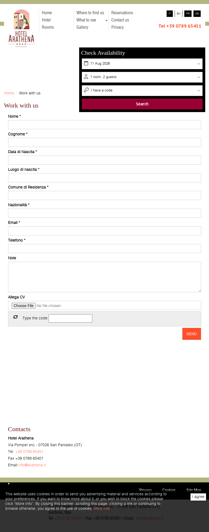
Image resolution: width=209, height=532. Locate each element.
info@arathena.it (32, 465)
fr (188, 13)
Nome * (14, 117)
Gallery (82, 27)
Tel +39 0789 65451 (179, 26)
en (178, 13)
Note (12, 258)
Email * (14, 223)
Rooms (48, 27)
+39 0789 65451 (29, 452)
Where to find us (90, 13)
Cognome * (17, 134)
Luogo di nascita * (23, 170)
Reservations (122, 13)
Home (47, 13)
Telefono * (16, 240)
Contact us (120, 20)
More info (102, 509)
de (197, 13)
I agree (198, 497)
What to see (92, 20)
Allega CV (16, 297)
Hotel (46, 20)
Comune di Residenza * (28, 187)
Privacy (117, 27)
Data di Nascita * (22, 152)
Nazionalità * (18, 205)
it (169, 13)
